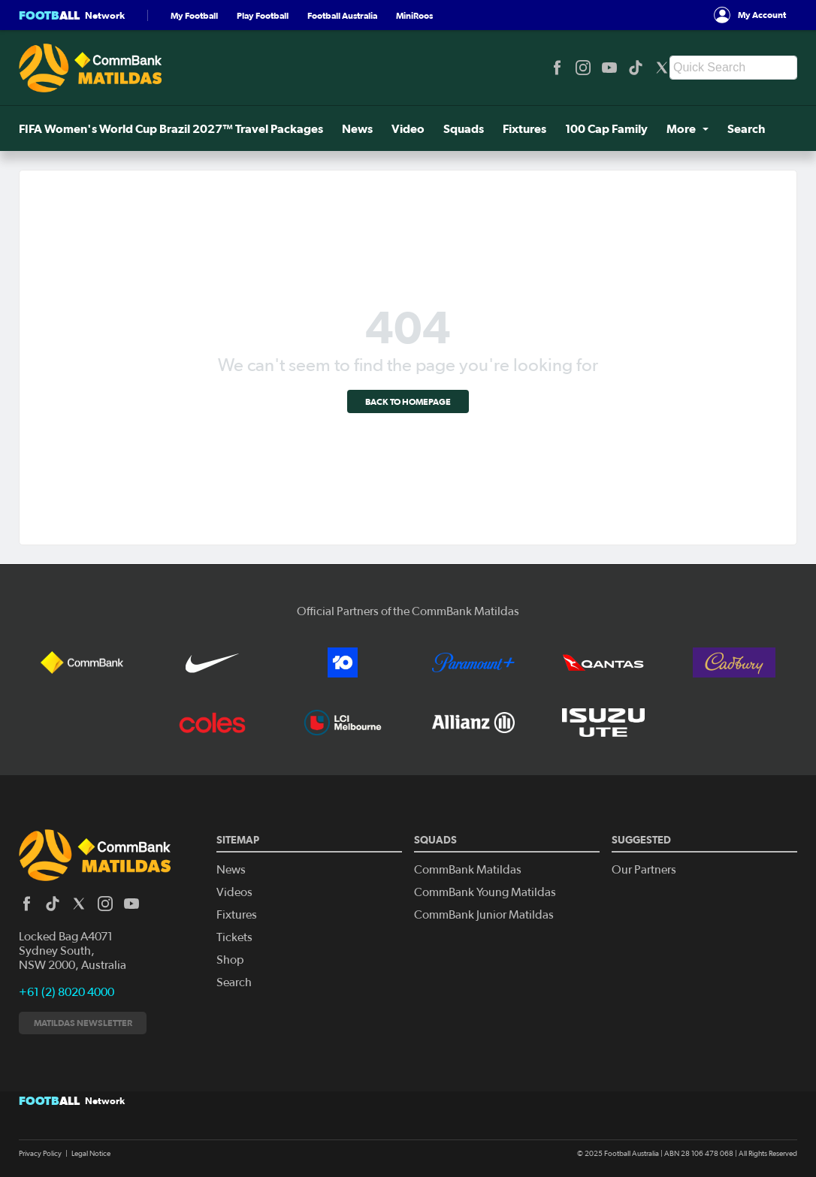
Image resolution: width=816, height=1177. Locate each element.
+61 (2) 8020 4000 (66, 992)
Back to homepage (408, 401)
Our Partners (644, 870)
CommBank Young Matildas (485, 892)
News (357, 128)
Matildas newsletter (83, 1023)
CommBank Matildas (467, 870)
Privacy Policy (40, 1153)
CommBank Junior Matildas (484, 915)
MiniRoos (414, 15)
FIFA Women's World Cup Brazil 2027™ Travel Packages (171, 128)
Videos (234, 892)
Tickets (234, 937)
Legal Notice (90, 1153)
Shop (230, 960)
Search (746, 128)
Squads (463, 128)
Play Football (263, 15)
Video (408, 128)
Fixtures (524, 128)
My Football (194, 15)
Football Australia (342, 15)
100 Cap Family (606, 128)
